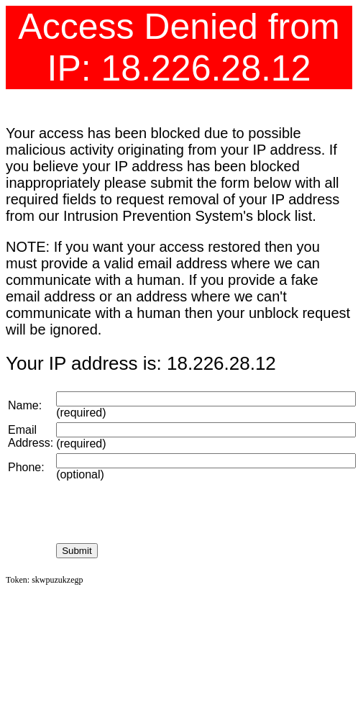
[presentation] (165, 512)
